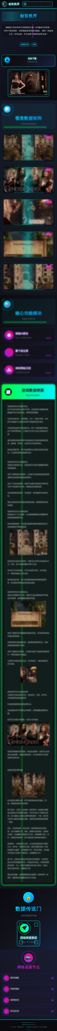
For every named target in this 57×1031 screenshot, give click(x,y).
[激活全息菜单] (37, 4)
